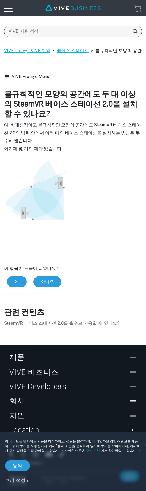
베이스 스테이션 (73, 50)
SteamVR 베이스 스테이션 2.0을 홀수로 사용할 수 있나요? (62, 323)
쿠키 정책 (93, 451)
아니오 (47, 281)
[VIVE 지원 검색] (133, 31)
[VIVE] (73, 8)
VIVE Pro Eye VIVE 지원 (27, 50)
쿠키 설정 (15, 480)
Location (73, 430)
